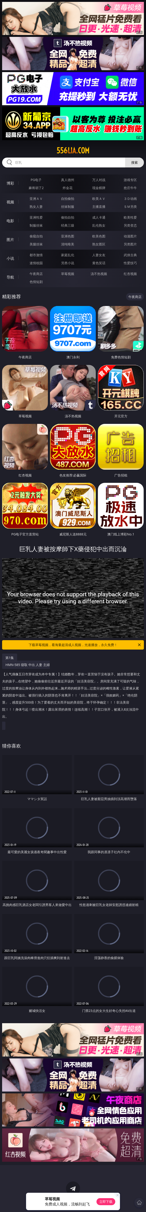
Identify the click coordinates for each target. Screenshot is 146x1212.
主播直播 (98, 206)
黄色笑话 (98, 263)
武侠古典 (130, 255)
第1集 (9, 657)
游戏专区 (130, 180)
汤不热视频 (99, 273)
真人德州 (67, 180)
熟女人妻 (36, 206)
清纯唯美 (67, 244)
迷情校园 (36, 263)
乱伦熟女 (98, 225)
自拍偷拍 (67, 198)
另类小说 (67, 263)
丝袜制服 (67, 206)
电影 (10, 220)
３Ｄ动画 (130, 198)
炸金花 (68, 188)
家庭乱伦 (67, 255)
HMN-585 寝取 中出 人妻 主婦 (71, 692)
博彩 (10, 183)
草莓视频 (67, 273)
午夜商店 (36, 273)
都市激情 (36, 255)
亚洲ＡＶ (36, 198)
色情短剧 (36, 281)
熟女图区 (98, 244)
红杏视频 (130, 273)
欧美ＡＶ (98, 198)
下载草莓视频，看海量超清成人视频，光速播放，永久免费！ (85, 645)
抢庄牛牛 (130, 188)
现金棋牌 (98, 188)
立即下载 (105, 1201)
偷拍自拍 (67, 217)
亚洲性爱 (36, 217)
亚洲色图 (67, 236)
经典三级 (67, 225)
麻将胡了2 (36, 188)
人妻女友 (98, 255)
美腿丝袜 (36, 244)
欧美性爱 (130, 217)
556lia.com (73, 150)
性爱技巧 (130, 263)
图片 (10, 239)
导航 (10, 277)
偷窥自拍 (36, 236)
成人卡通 (98, 217)
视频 (10, 202)
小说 (10, 258)
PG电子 (36, 180)
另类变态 (130, 225)
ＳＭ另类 (130, 206)
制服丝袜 (36, 225)
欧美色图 (98, 236)
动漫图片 (130, 236)
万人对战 (98, 180)
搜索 (134, 162)
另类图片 (130, 244)
